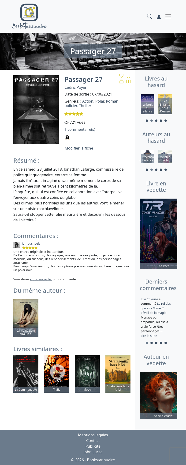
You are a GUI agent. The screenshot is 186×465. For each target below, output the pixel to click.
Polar (99, 101)
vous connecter (41, 279)
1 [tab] (147, 120)
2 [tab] (151, 120)
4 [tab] (161, 120)
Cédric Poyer (75, 87)
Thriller (85, 105)
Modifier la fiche (79, 148)
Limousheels (31, 243)
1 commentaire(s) (79, 129)
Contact (93, 440)
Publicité (93, 446)
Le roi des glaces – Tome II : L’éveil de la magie (156, 308)
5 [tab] (165, 120)
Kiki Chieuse (150, 299)
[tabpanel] (147, 105)
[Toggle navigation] (168, 16)
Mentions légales (93, 435)
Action (87, 101)
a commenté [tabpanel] (156, 317)
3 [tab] (156, 120)
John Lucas (93, 451)
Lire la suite (149, 336)
